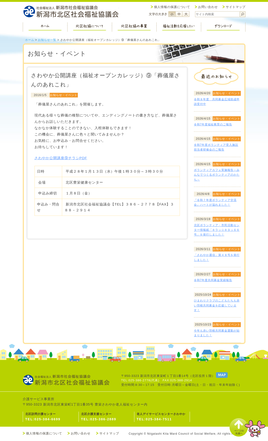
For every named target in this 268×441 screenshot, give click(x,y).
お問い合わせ (208, 7)
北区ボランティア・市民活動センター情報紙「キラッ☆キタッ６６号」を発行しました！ (217, 230)
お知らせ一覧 (47, 40)
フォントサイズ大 (185, 14)
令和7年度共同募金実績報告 (213, 280)
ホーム (29, 40)
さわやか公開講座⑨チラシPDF (60, 158)
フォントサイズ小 (171, 14)
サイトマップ (235, 7)
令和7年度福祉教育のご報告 (213, 124)
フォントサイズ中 (178, 14)
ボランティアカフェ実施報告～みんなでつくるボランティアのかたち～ (217, 174)
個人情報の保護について (172, 7)
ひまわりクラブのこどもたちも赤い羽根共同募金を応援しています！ (217, 305)
